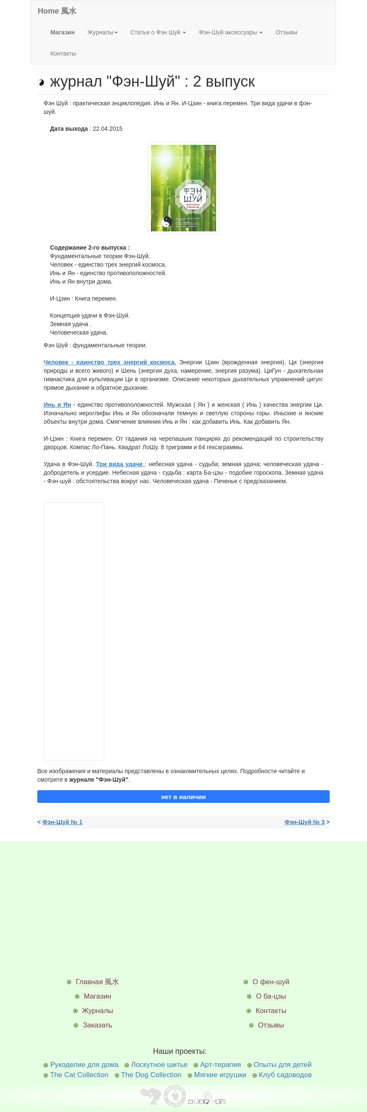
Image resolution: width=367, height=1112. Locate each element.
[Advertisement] (74, 631)
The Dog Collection (151, 1075)
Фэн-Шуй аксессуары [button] (231, 32)
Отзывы (286, 32)
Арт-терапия (220, 1065)
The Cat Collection (79, 1075)
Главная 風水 (98, 982)
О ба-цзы (271, 996)
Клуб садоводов (285, 1075)
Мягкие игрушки (220, 1075)
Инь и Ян (57, 404)
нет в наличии (183, 796)
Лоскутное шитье (159, 1065)
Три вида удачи (120, 464)
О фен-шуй (271, 982)
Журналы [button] (102, 32)
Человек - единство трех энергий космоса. (110, 362)
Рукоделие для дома (84, 1065)
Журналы (97, 1011)
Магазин (97, 996)
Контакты (63, 53)
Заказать (97, 1025)
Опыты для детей (283, 1065)
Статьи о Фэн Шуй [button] (158, 32)
